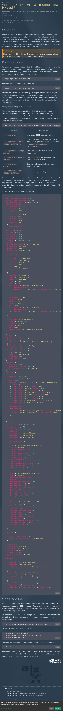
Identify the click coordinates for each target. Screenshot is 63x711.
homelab (14, 18)
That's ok (57, 708)
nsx (9, 18)
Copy (57, 79)
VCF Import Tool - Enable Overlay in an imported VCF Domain (26, 693)
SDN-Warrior (8, 15)
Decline (51, 708)
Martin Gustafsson (38, 97)
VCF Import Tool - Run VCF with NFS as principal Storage (25, 695)
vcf (6, 18)
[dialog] (31, 706)
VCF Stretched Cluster (14, 691)
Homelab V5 (11, 697)
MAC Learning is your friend (16, 699)
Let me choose (6, 708)
